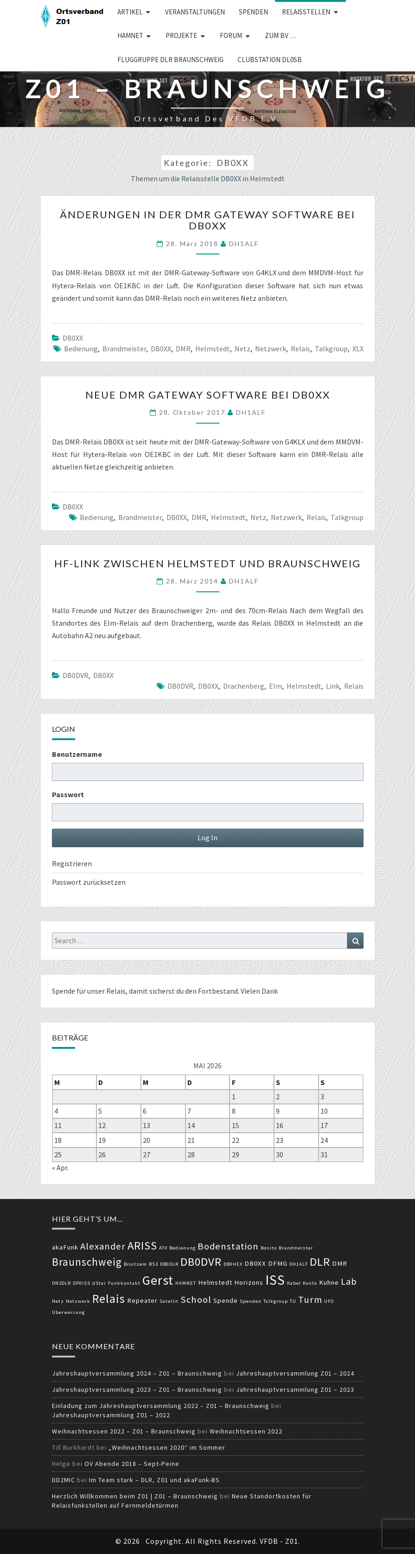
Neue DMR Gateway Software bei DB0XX (207, 394)
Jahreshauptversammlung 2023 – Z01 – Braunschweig (137, 1389)
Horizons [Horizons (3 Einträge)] (248, 1282)
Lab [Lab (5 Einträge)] (349, 1281)
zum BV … (280, 35)
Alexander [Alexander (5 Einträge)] (103, 1246)
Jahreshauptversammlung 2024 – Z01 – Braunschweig (137, 1373)
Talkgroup (331, 348)
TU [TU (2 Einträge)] (293, 1301)
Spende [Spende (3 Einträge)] (225, 1300)
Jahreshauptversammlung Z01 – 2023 (295, 1389)
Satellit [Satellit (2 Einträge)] (169, 1301)
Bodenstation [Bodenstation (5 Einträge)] (228, 1246)
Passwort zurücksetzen (89, 882)
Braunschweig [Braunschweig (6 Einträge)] (87, 1262)
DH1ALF (244, 243)
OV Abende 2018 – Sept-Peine (131, 1463)
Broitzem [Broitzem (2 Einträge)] (135, 1264)
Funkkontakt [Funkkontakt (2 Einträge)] (124, 1283)
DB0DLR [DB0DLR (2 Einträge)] (169, 1264)
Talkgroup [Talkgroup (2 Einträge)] (275, 1301)
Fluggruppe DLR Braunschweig (170, 59)
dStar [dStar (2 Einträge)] (99, 1283)
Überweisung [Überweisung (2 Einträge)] (68, 1312)
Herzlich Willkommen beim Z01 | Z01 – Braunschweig (135, 1496)
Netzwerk (270, 348)
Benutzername (77, 754)
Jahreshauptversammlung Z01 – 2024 (295, 1373)
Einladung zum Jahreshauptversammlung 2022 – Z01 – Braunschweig (160, 1406)
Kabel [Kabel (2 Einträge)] (294, 1283)
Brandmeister (124, 348)
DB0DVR (76, 675)
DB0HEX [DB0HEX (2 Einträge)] (233, 1264)
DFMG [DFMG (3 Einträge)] (277, 1263)
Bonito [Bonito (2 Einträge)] (269, 1248)
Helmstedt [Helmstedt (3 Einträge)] (215, 1282)
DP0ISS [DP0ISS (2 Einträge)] (81, 1283)
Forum (231, 35)
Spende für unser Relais (89, 991)
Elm (275, 686)
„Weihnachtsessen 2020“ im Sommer (167, 1447)
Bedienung (81, 348)
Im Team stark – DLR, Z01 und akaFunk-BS (154, 1480)
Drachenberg (243, 686)
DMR (183, 348)
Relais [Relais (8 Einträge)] (108, 1298)
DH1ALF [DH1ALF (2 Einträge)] (298, 1264)
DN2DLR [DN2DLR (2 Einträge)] (61, 1283)
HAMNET (130, 35)
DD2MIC (63, 1480)
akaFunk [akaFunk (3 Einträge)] (65, 1247)
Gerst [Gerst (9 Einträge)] (157, 1280)
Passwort (68, 794)
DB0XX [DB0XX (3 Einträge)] (255, 1263)
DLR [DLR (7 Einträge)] (320, 1262)
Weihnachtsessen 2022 (246, 1431)
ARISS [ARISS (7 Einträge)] (142, 1245)
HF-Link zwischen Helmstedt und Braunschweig (207, 563)
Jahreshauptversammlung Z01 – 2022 (111, 1415)
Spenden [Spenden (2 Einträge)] (251, 1301)
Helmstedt (212, 348)
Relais (300, 348)
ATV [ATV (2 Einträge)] (163, 1248)
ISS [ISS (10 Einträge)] (275, 1279)
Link (332, 686)
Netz (242, 348)
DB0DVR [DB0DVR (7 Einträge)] (201, 1262)
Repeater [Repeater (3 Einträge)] (142, 1300)
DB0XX (73, 338)
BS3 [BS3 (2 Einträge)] (153, 1264)
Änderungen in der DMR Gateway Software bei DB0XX (207, 220)
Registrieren (72, 863)
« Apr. (60, 1167)
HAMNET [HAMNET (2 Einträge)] (185, 1283)
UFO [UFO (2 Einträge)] (329, 1301)
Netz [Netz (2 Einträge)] (58, 1301)
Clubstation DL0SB (269, 59)
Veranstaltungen (195, 11)
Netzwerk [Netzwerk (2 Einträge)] (78, 1301)
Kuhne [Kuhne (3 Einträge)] (329, 1282)
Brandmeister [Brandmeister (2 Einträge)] (296, 1248)
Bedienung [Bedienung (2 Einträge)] (182, 1248)
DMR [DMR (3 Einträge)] (339, 1263)
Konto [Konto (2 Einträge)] (310, 1283)
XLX (358, 348)
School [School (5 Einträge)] (195, 1300)
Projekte (181, 35)
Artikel (130, 11)
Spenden (253, 11)
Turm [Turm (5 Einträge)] (310, 1300)
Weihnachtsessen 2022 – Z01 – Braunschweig (124, 1431)
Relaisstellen (306, 11)
